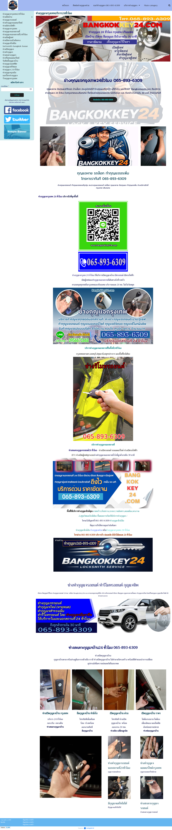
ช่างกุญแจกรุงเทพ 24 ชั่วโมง (50, 196)
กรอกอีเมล (5, 86)
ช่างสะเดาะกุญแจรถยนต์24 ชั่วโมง (83, 450)
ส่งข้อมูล (17, 95)
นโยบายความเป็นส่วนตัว (15, 102)
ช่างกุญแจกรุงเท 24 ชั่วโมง (83, 275)
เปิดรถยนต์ (119, 275)
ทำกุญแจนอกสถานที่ (100, 280)
